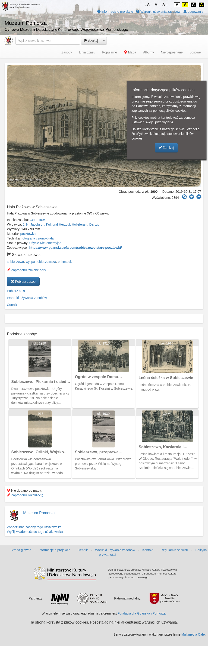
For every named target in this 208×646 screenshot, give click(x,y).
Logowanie (193, 11)
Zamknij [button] (166, 147)
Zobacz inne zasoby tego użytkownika (34, 527)
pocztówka (28, 234)
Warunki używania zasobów (158, 11)
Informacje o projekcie (115, 11)
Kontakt (147, 550)
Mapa (130, 52)
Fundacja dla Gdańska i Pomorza (142, 613)
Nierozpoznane (172, 52)
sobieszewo (15, 262)
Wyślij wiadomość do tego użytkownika (35, 532)
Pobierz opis (16, 291)
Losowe (195, 52)
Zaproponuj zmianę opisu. (27, 270)
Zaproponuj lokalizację (25, 495)
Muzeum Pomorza (39, 513)
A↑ (164, 5)
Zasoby (66, 52)
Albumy (148, 52)
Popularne (109, 52)
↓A (147, 5)
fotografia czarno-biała (38, 238)
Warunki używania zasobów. (27, 298)
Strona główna (20, 550)
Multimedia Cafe (193, 634)
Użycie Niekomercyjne (45, 243)
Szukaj (91, 41)
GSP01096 (38, 220)
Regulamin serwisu (174, 550)
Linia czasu (87, 52)
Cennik (12, 305)
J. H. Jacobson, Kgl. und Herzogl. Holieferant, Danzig (61, 224)
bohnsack (65, 262)
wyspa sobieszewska (41, 262)
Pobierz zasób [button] (23, 281)
